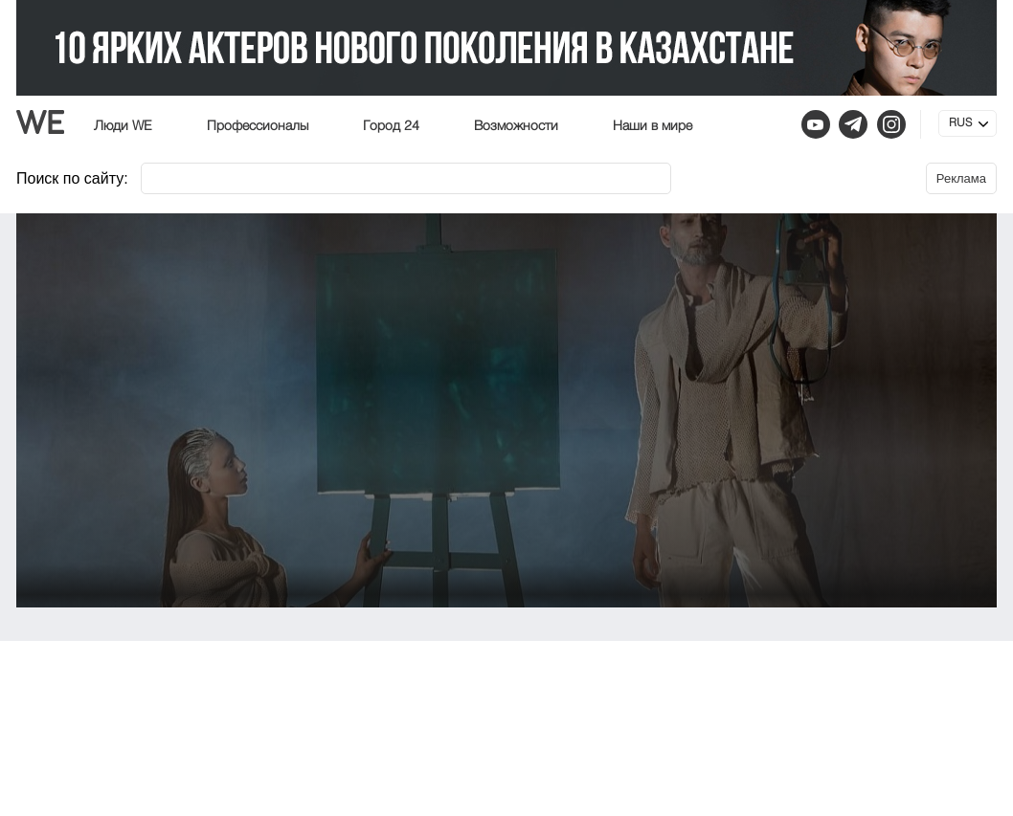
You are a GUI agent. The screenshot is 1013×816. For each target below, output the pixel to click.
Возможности (516, 126)
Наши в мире (652, 126)
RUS (960, 123)
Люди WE (123, 126)
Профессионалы (257, 126)
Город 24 (391, 126)
